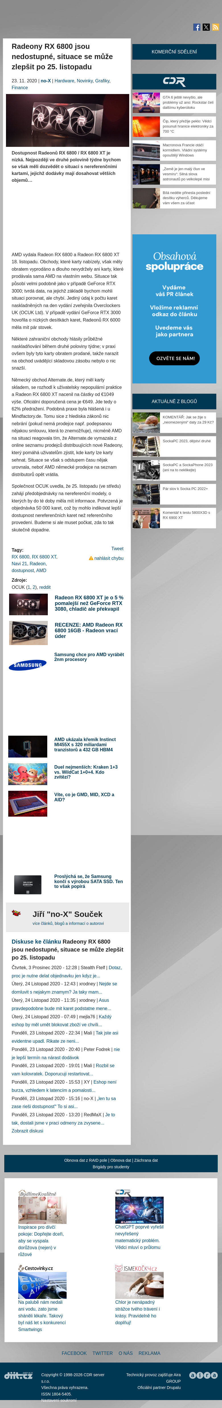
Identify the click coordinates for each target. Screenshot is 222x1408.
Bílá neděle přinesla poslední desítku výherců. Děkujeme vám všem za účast (186, 198)
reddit (45, 587)
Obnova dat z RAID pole (85, 1160)
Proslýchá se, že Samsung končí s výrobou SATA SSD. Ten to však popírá (88, 881)
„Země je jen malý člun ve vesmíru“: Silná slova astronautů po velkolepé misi (186, 174)
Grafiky (102, 80)
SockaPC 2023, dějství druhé (187, 441)
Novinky (85, 80)
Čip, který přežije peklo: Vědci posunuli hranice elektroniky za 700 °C (188, 126)
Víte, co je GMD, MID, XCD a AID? (84, 797)
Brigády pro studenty (111, 1167)
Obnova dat (120, 1160)
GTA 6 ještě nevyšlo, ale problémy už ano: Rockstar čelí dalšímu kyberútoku (188, 102)
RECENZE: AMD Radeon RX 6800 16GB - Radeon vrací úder (89, 630)
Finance (20, 87)
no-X (46, 80)
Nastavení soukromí (59, 1400)
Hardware (64, 80)
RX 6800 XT (44, 556)
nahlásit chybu (109, 558)
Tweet (117, 548)
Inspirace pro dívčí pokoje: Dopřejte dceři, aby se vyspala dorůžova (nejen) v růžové (41, 1241)
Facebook (74, 1353)
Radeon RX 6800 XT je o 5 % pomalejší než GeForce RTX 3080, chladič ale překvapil (89, 603)
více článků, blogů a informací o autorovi (68, 923)
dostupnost (23, 570)
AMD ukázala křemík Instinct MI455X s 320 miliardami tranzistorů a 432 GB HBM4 (85, 744)
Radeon (38, 563)
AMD (41, 570)
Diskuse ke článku (36, 941)
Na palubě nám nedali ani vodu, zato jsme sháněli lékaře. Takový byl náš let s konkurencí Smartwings (42, 1316)
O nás (126, 1353)
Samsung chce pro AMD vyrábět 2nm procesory (89, 657)
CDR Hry (174, 81)
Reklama (149, 1353)
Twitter (102, 1353)
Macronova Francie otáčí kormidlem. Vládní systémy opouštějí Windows (185, 150)
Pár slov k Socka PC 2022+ (185, 489)
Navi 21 (19, 563)
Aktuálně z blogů (174, 401)
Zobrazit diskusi (27, 1131)
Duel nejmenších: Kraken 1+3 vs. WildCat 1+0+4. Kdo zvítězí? (86, 772)
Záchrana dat (146, 1160)
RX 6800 (20, 556)
